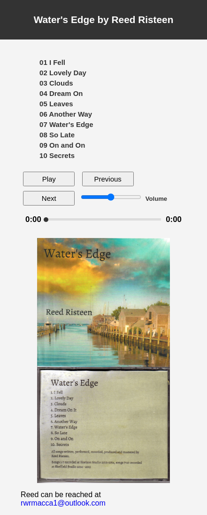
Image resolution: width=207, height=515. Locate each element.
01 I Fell (52, 62)
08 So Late (57, 135)
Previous (108, 179)
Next (49, 198)
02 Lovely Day (62, 73)
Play (49, 179)
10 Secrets (57, 155)
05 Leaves (56, 104)
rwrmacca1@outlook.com (63, 503)
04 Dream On (61, 93)
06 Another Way (65, 114)
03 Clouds (56, 83)
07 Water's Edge (66, 124)
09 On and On (62, 145)
